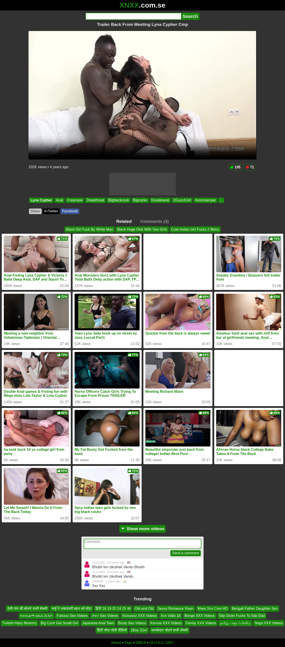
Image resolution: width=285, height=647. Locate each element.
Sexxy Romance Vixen (175, 608)
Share (35, 211)
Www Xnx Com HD (212, 608)
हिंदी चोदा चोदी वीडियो (111, 630)
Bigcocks (140, 200)
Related (124, 221)
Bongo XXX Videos (200, 616)
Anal (59, 200)
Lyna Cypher (41, 200)
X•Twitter (51, 211)
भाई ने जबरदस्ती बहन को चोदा (71, 608)
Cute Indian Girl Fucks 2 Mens (195, 229)
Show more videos (143, 528)
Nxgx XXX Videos (269, 623)
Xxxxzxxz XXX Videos (139, 616)
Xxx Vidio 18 (171, 616)
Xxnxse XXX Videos (166, 623)
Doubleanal (160, 200)
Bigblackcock (118, 200)
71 (249, 167)
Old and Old (144, 608)
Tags (128, 643)
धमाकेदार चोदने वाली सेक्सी (169, 630)
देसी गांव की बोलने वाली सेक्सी (27, 608)
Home (116, 643)
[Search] (133, 16)
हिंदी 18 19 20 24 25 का (113, 608)
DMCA (140, 643)
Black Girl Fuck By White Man (89, 229)
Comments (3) (154, 221)
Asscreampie (205, 200)
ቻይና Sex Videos (105, 616)
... (221, 200)
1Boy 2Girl (139, 630)
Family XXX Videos (201, 623)
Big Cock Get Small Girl (59, 623)
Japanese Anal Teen (98, 623)
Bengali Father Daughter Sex (255, 608)
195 (235, 167)
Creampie (74, 200)
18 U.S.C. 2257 (161, 643)
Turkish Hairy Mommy (19, 623)
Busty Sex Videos (132, 623)
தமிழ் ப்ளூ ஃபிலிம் (235, 623)
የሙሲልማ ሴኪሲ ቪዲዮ (36, 616)
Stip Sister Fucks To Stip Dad (242, 616)
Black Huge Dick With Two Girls (142, 229)
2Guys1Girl (182, 200)
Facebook (70, 211)
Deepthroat (95, 200)
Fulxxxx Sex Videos (72, 616)
